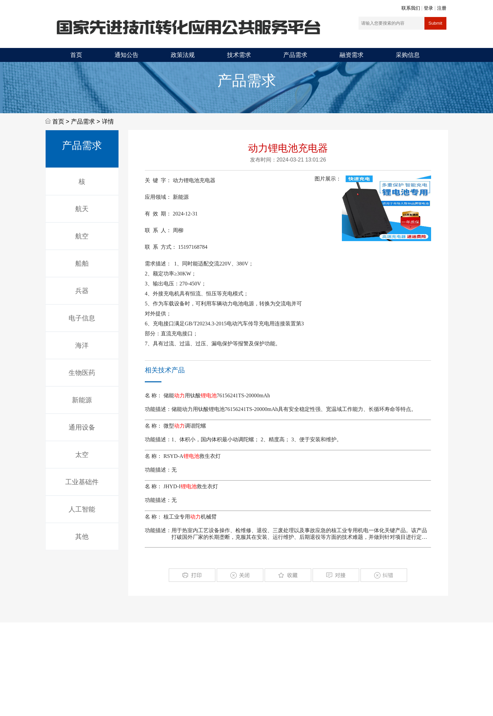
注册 (441, 8)
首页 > (61, 121)
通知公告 (126, 55)
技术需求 (239, 55)
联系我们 (410, 8)
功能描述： (158, 409)
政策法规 (183, 55)
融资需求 (352, 55)
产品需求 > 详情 (92, 121)
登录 (428, 8)
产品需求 (295, 55)
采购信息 (408, 55)
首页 (76, 55)
